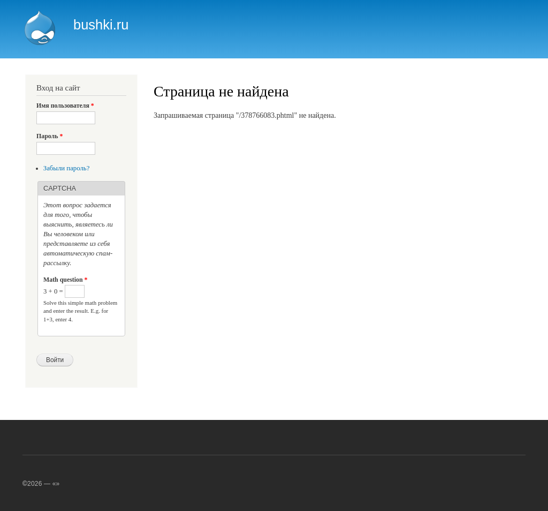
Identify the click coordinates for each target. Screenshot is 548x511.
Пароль (49, 136)
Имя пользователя (65, 105)
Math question (65, 279)
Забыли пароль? (66, 168)
